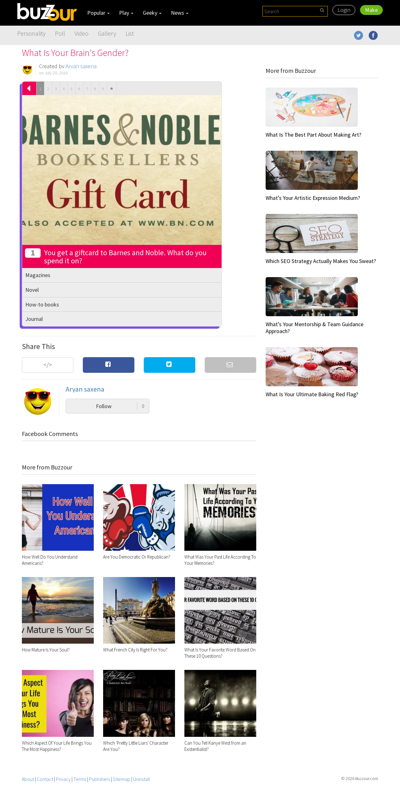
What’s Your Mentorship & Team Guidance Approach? (314, 328)
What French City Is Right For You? (135, 650)
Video (81, 33)
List (130, 33)
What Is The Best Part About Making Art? (313, 134)
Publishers (99, 779)
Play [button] (126, 12)
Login (344, 9)
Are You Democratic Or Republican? (136, 557)
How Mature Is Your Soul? (46, 650)
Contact (45, 779)
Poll (60, 33)
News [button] (179, 12)
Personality (31, 33)
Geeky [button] (152, 12)
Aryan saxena (81, 66)
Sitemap (121, 779)
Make (371, 9)
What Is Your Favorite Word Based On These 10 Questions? (220, 653)
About (28, 779)
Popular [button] (98, 12)
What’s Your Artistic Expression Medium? (313, 197)
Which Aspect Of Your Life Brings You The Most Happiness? (57, 746)
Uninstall (141, 779)
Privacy (63, 779)
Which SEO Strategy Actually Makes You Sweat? (321, 261)
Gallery (107, 33)
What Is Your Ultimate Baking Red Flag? (312, 394)
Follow (120, 406)
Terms (79, 779)
